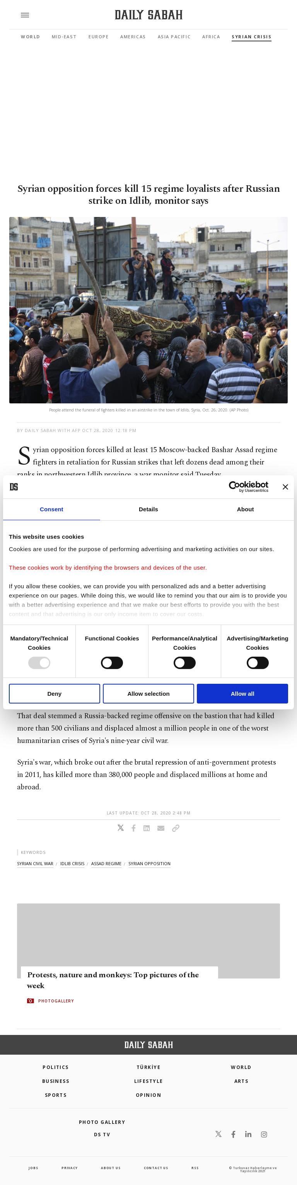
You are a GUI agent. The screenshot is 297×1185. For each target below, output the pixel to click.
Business (56, 1081)
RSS (194, 1168)
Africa (211, 36)
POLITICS (56, 1067)
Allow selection (148, 693)
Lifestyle (148, 1081)
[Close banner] (285, 487)
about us (110, 1168)
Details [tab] (148, 509)
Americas (133, 36)
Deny (54, 693)
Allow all (242, 693)
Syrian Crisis (251, 36)
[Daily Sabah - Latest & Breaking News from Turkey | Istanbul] (149, 15)
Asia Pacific (174, 36)
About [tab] (245, 509)
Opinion (148, 1095)
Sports (56, 1095)
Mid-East (64, 36)
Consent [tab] (51, 509)
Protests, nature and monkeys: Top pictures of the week (113, 980)
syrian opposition (149, 863)
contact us (156, 1168)
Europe (99, 36)
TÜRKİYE (148, 1067)
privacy (69, 1168)
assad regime (106, 863)
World (30, 36)
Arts (241, 1081)
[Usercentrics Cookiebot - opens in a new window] (234, 487)
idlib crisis (72, 863)
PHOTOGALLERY (56, 1001)
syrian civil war (35, 863)
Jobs (33, 1168)
